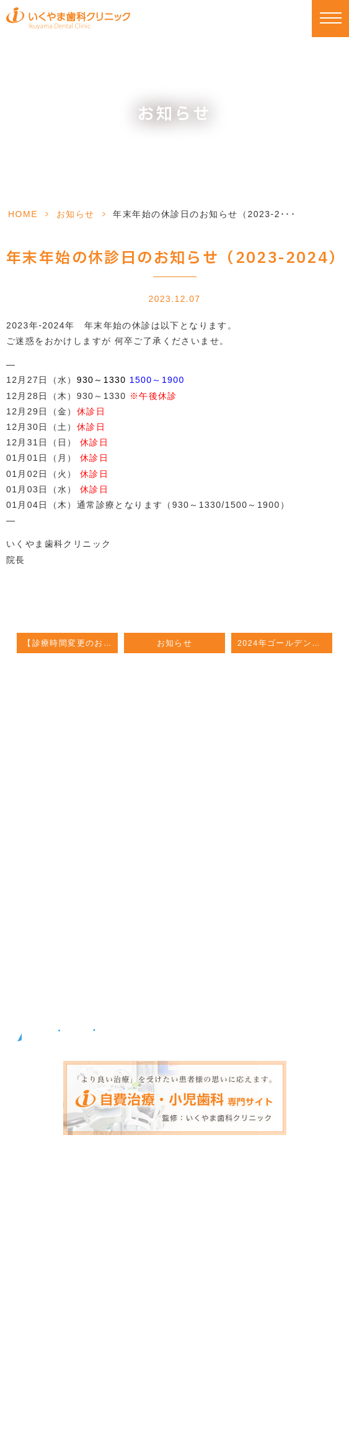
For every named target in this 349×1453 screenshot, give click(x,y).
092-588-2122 (171, 815)
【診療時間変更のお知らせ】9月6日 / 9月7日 (70, 643)
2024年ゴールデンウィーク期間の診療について (284, 643)
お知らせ (75, 214)
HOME (23, 214)
